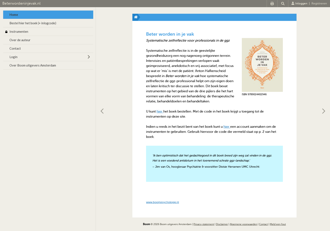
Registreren (319, 3)
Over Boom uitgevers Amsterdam (32, 65)
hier (160, 111)
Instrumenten (18, 31)
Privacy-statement (203, 224)
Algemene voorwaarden (243, 224)
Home (13, 14)
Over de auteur (20, 40)
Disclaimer (222, 224)
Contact (15, 48)
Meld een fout (278, 224)
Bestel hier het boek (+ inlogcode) (32, 23)
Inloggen (299, 3)
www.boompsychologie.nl (162, 202)
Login (13, 57)
